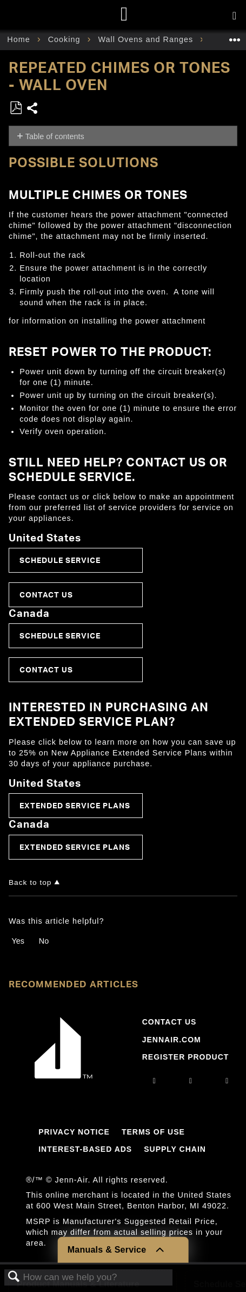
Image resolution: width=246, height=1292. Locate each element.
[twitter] (227, 1081)
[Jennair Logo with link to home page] (64, 1076)
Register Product (185, 1057)
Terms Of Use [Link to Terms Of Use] (153, 1132)
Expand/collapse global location (235, 36)
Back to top (30, 882)
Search (14, 1277)
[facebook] (191, 1081)
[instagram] (154, 1081)
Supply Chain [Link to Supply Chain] (175, 1149)
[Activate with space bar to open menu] (234, 16)
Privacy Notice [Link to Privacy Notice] (74, 1132)
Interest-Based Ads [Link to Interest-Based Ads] (85, 1149)
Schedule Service (60, 560)
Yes (17, 941)
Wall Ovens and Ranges (147, 39)
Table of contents (54, 136)
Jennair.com (171, 1039)
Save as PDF (16, 108)
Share (32, 109)
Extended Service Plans (74, 805)
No (44, 941)
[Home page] (124, 14)
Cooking (65, 39)
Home (19, 39)
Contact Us (46, 594)
